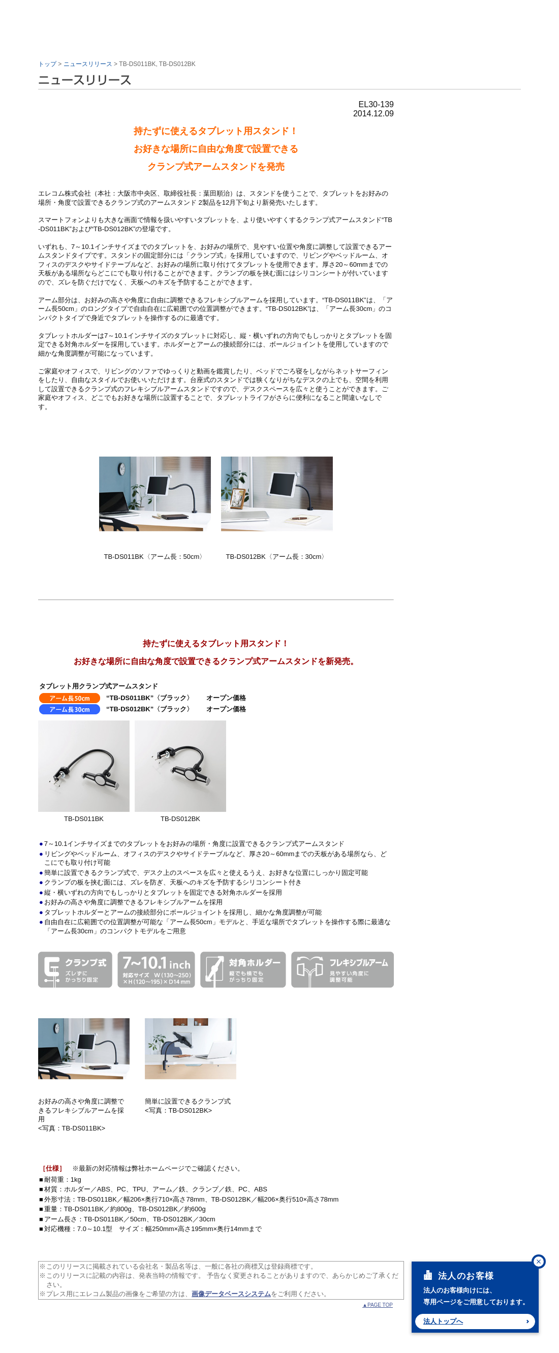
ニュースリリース (88, 64)
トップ (47, 64)
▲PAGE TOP (377, 1305)
